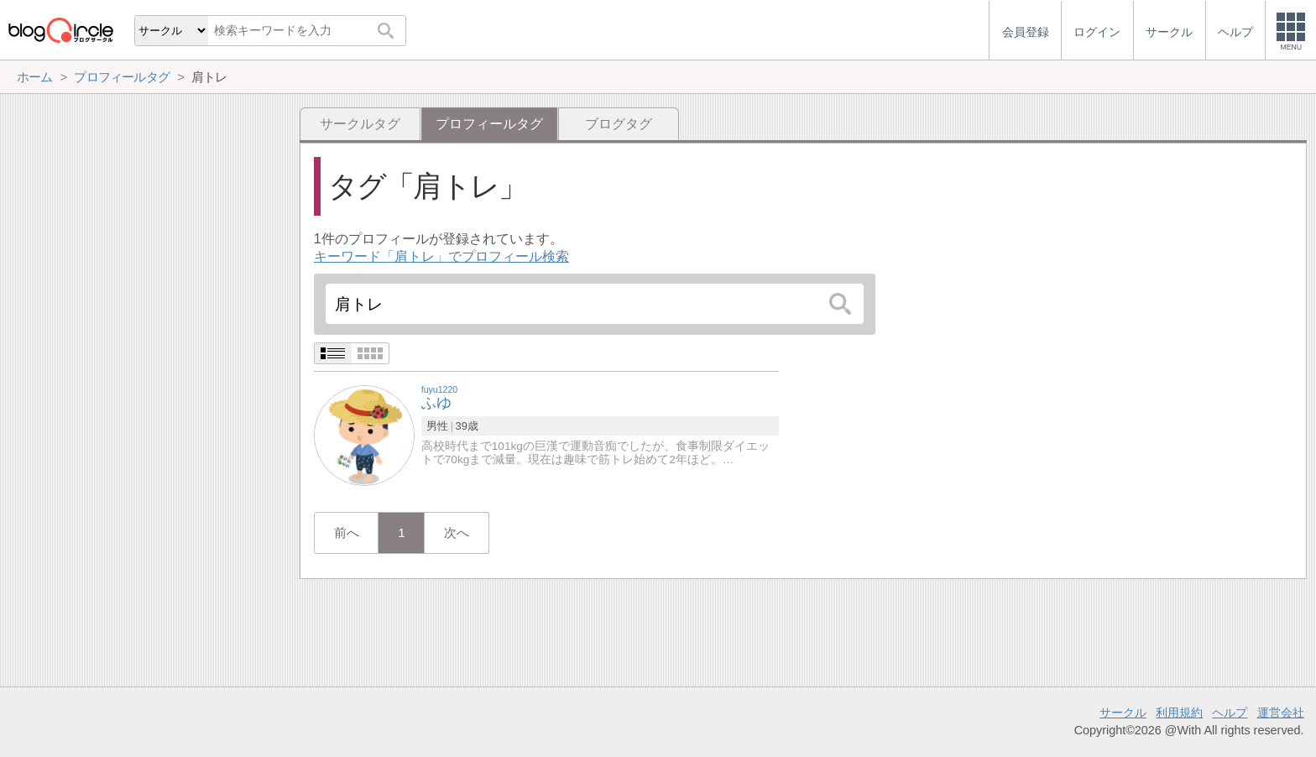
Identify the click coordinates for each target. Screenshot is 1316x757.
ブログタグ (618, 124)
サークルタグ (360, 124)
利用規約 (1179, 712)
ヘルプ (1229, 712)
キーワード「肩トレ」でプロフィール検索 (441, 256)
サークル (1122, 712)
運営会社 (1280, 712)
